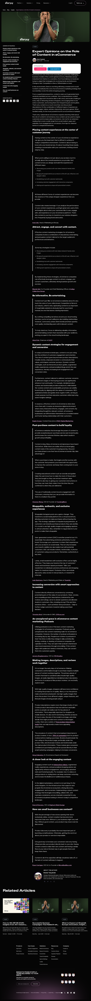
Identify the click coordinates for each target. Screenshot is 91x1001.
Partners (65, 953)
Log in (70, 3)
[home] (9, 3)
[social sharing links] (7, 100)
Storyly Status (58, 992)
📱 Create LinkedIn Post (54, 69)
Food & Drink (42, 953)
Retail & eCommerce (44, 948)
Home (4, 10)
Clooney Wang (37, 502)
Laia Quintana (37, 580)
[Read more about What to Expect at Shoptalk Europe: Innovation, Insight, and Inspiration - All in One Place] (75, 913)
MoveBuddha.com (65, 865)
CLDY (50, 340)
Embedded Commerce (33, 951)
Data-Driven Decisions (33, 953)
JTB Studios (58, 656)
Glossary (53, 956)
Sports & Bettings (43, 959)
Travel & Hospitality (44, 956)
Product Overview (20, 953)
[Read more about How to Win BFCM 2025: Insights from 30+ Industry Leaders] (16, 913)
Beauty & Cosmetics (44, 951)
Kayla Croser (37, 421)
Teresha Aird (37, 614)
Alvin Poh (35, 340)
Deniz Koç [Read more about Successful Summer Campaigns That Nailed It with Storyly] (34, 934)
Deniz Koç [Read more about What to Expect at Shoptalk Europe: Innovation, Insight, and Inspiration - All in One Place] (64, 934)
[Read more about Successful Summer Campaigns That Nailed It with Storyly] (45, 913)
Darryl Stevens (38, 805)
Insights (13, 10)
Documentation (54, 959)
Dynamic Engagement (33, 948)
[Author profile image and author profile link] (38, 876)
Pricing (38, 3)
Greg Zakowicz (37, 755)
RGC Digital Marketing (65, 421)
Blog (8, 10)
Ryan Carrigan (37, 865)
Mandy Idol (36, 289)
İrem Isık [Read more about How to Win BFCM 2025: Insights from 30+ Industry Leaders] (5, 934)
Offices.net (60, 614)
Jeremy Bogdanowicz (40, 656)
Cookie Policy (51, 992)
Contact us (65, 948)
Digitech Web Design (57, 805)
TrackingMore (61, 502)
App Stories (18, 948)
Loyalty (41, 961)
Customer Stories (55, 951)
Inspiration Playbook (55, 953)
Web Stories (19, 951)
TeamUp (68, 580)
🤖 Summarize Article (40, 69)
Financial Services (44, 964)
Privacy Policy (43, 992)
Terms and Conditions (35, 992)
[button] (20, 3)
